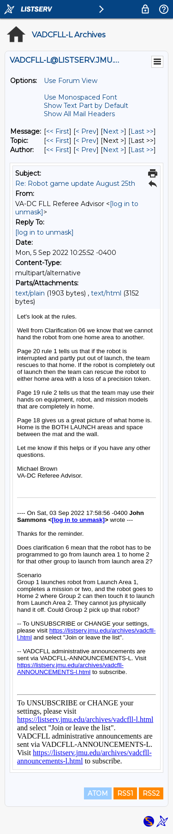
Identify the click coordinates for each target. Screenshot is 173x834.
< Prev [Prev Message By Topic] (86, 140)
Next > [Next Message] (113, 131)
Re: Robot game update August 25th (75, 183)
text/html (106, 293)
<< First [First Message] (57, 131)
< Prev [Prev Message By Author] (86, 150)
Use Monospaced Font (80, 97)
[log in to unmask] (44, 232)
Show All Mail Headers (79, 114)
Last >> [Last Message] (142, 131)
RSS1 (125, 793)
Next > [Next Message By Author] (113, 150)
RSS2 (151, 793)
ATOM (98, 793)
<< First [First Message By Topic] (57, 140)
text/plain (30, 293)
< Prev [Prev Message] (86, 131)
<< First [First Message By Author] (57, 150)
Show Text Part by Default (86, 105)
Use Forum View (70, 81)
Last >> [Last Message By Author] (142, 150)
